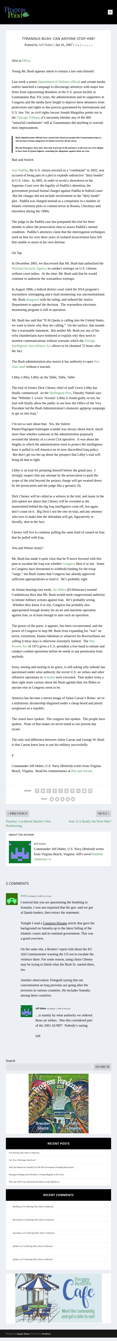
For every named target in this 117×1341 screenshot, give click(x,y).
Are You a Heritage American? (22, 1163)
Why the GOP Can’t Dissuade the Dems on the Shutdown (34, 1185)
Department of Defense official (59, 85)
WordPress (46, 1337)
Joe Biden (59, 593)
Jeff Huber (46, 48)
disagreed (32, 303)
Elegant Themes (23, 1337)
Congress (69, 567)
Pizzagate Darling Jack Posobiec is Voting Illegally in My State (36, 1178)
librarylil (17, 1223)
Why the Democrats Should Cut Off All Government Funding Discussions (41, 1170)
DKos (26, 64)
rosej (24, 899)
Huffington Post (60, 396)
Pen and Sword (81, 774)
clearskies (17, 1236)
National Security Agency (29, 272)
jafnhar (16, 1249)
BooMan (16, 1210)
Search (10, 1064)
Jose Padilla (20, 173)
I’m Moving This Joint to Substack (24, 1156)
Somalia (49, 680)
